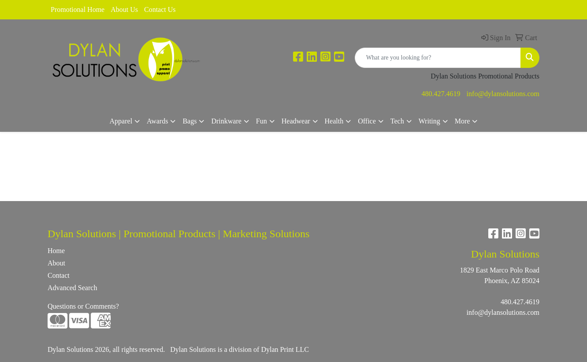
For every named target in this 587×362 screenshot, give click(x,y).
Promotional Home (77, 9)
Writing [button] (429, 121)
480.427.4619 (441, 93)
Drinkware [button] (226, 121)
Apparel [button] (121, 121)
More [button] (462, 121)
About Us (124, 9)
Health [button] (334, 121)
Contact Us (160, 9)
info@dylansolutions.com (503, 93)
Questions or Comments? (83, 306)
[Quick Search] (438, 58)
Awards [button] (157, 121)
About (56, 263)
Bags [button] (189, 121)
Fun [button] (261, 121)
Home (56, 250)
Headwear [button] (296, 121)
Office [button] (367, 121)
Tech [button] (397, 121)
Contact (59, 275)
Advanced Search (72, 287)
